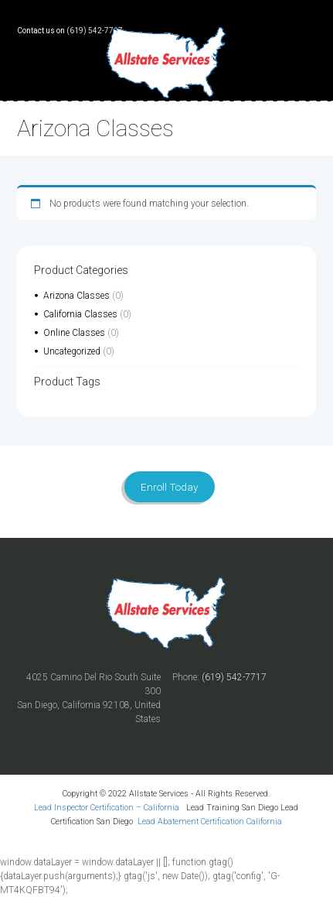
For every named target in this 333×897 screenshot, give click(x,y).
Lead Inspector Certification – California (108, 808)
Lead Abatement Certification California (210, 822)
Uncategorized (71, 351)
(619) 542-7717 (94, 30)
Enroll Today (169, 487)
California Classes (80, 314)
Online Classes (74, 332)
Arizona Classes (76, 295)
